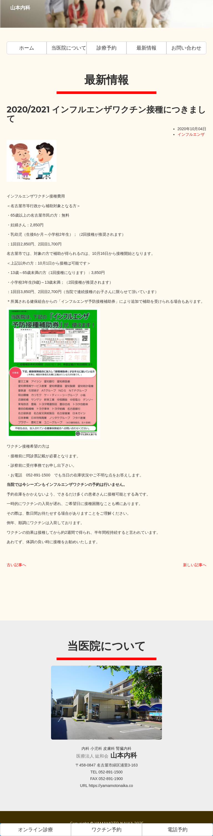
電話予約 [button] (177, 829)
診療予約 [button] (106, 48)
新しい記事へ (194, 565)
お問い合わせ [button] (186, 48)
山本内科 (18, 13)
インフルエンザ (191, 134)
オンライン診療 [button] (35, 829)
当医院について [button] (68, 48)
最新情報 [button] (146, 48)
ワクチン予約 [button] (106, 829)
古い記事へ (16, 565)
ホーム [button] (26, 48)
